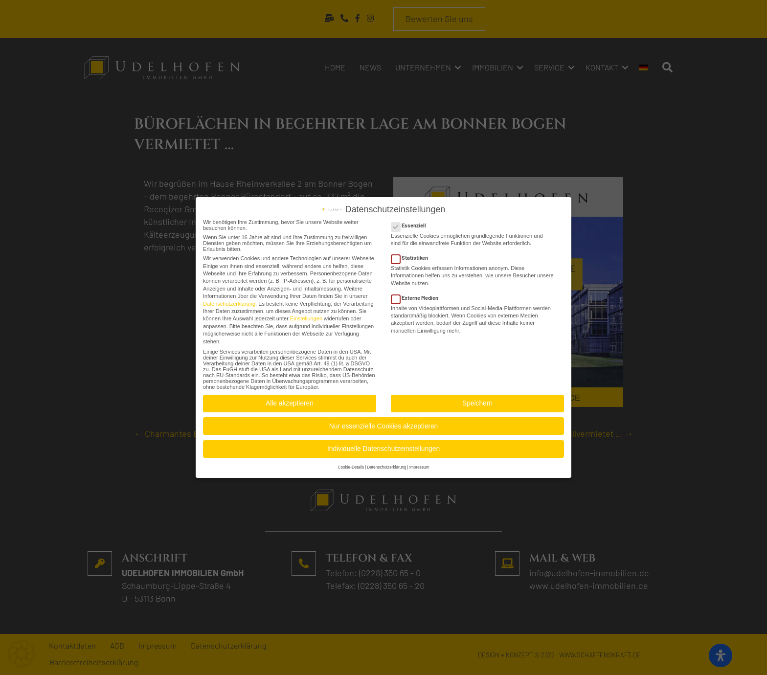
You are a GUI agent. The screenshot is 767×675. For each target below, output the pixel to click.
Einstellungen (306, 317)
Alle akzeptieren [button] (290, 401)
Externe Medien (418, 295)
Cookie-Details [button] (351, 466)
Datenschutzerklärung (229, 302)
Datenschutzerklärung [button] (386, 466)
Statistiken (412, 256)
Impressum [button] (419, 466)
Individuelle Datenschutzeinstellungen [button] (383, 447)
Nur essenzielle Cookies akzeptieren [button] (383, 424)
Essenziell (411, 223)
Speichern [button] (477, 401)
